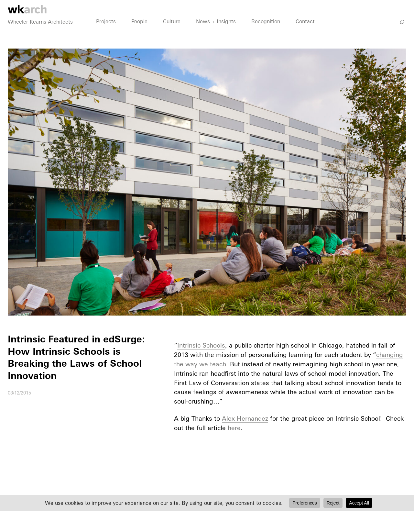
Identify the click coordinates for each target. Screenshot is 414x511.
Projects (106, 29)
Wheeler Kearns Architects (40, 30)
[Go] (402, 30)
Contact (305, 29)
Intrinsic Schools (201, 345)
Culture (171, 29)
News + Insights (216, 29)
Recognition (265, 29)
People (139, 29)
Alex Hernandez (245, 418)
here (234, 428)
